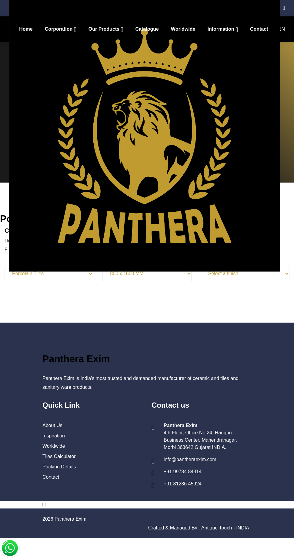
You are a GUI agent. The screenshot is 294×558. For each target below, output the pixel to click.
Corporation (59, 29)
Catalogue (147, 29)
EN (281, 29)
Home (25, 29)
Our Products (105, 29)
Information (221, 29)
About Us (52, 425)
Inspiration (53, 435)
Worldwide (183, 29)
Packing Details (59, 466)
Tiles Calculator (59, 456)
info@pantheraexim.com (190, 459)
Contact (259, 29)
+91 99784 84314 (183, 471)
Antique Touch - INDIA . (226, 527)
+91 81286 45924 (183, 483)
